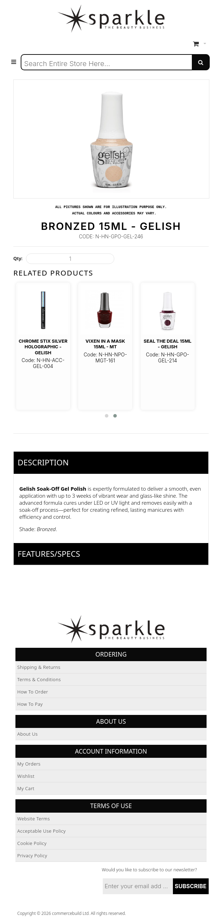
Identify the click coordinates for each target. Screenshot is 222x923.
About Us (27, 734)
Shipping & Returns (38, 667)
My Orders (28, 764)
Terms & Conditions (39, 679)
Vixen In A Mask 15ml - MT (105, 343)
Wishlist (25, 776)
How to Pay (30, 704)
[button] (106, 415)
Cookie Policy (32, 843)
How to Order (32, 692)
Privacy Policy (32, 855)
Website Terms (33, 818)
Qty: (17, 258)
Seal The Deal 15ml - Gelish (167, 343)
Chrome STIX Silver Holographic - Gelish (43, 346)
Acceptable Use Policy (41, 831)
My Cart (25, 788)
